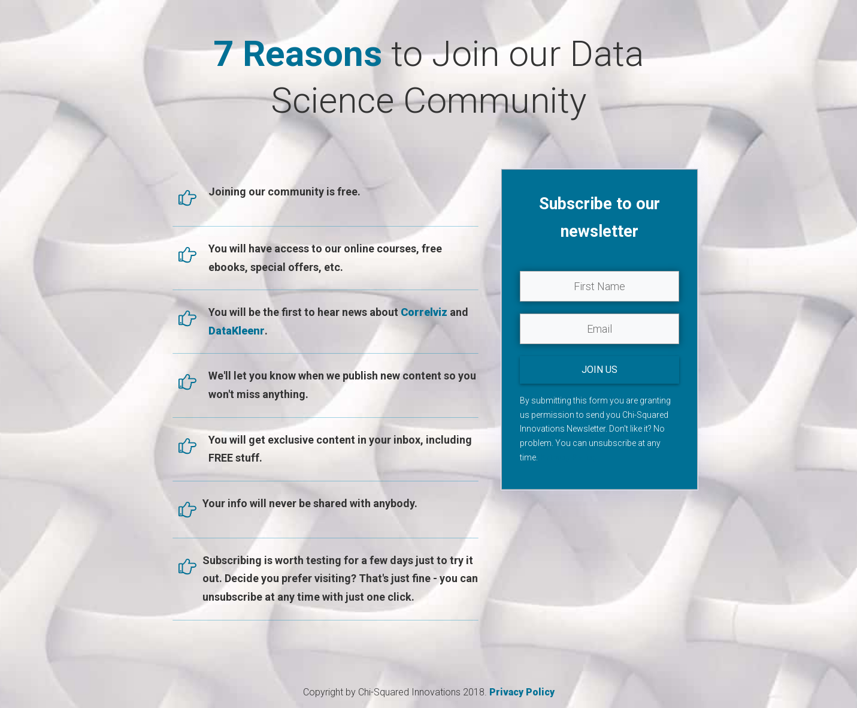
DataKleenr (236, 330)
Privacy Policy (568, 457)
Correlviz (425, 312)
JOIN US (599, 369)
